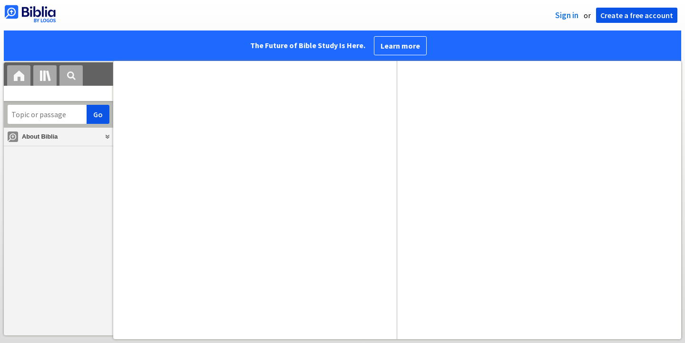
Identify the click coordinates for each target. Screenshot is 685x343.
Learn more (400, 45)
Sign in (566, 15)
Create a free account (636, 15)
